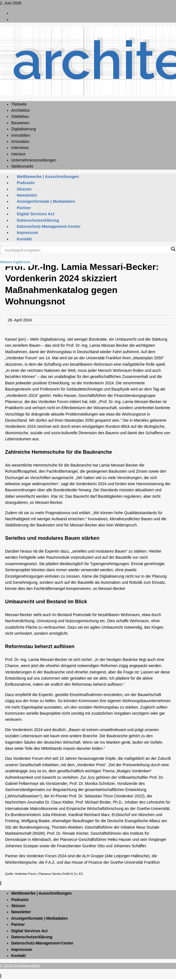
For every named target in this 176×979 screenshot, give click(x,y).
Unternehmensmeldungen (33, 160)
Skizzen (24, 189)
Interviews (20, 147)
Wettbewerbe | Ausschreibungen (48, 176)
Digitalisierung (23, 129)
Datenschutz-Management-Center (49, 226)
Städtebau (20, 116)
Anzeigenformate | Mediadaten (46, 201)
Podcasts (26, 182)
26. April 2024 (20, 320)
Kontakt (24, 239)
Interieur (18, 154)
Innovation (20, 141)
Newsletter (27, 195)
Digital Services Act (35, 214)
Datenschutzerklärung (38, 220)
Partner (24, 208)
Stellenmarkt (22, 166)
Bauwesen (20, 123)
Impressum (27, 232)
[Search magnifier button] (173, 249)
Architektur (20, 110)
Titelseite (19, 104)
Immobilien (20, 135)
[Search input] (86, 250)
